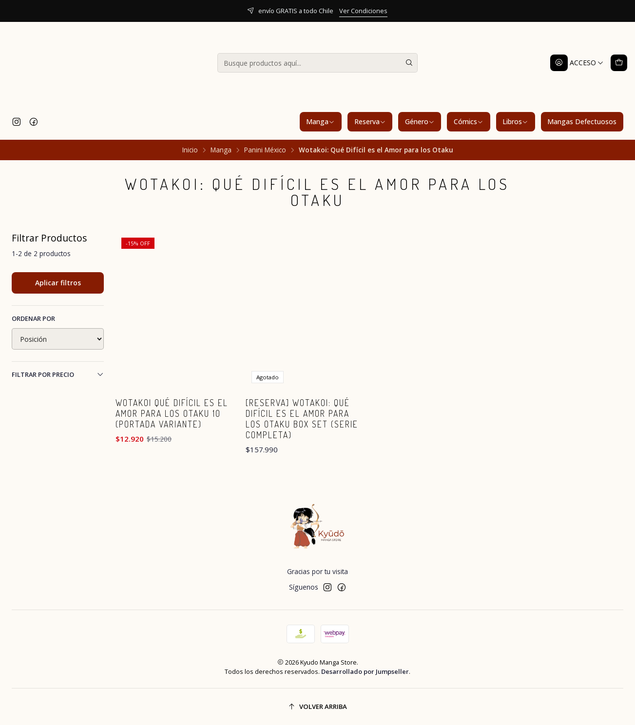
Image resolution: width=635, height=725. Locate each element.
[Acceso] (577, 63)
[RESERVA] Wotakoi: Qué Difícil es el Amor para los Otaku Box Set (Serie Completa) (302, 418)
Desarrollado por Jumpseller (365, 671)
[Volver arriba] (317, 706)
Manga (320, 121)
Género (420, 121)
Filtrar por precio (58, 374)
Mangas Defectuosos (581, 121)
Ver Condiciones (363, 10)
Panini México (265, 150)
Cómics (468, 121)
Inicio (190, 150)
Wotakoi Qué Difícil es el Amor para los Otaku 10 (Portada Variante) (171, 413)
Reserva (370, 121)
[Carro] (619, 63)
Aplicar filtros (58, 282)
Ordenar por (33, 318)
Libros (515, 121)
